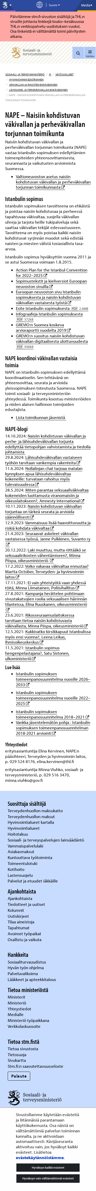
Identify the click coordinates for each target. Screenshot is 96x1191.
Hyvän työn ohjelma (26, 967)
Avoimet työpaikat (24, 933)
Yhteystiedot (20, 1008)
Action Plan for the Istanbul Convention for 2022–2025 (51, 272)
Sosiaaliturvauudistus (27, 962)
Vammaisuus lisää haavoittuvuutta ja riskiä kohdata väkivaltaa (48, 525)
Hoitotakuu (18, 834)
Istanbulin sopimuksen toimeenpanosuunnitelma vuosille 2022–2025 (53, 698)
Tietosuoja (17, 1054)
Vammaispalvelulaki (26, 845)
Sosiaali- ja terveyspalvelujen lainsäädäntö (46, 840)
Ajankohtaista (20, 898)
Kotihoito (16, 869)
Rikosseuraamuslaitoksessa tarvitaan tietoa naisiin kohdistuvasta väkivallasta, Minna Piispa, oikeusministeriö (46, 620)
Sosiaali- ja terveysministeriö (25, 74)
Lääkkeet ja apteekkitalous (32, 979)
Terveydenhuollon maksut (32, 816)
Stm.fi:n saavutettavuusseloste (35, 1066)
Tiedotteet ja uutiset (27, 904)
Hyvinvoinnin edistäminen (26, 79)
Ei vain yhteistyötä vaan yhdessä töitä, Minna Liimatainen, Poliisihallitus (45, 585)
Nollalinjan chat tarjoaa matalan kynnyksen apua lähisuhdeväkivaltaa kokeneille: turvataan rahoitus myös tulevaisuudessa (43, 476)
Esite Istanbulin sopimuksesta (52, 308)
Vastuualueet (64, 74)
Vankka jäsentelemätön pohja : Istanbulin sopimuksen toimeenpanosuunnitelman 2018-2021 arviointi (53, 728)
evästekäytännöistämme (40, 1157)
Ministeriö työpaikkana (29, 1020)
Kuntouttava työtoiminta (30, 857)
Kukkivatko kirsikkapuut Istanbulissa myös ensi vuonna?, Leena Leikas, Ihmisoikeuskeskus (48, 637)
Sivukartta (17, 1060)
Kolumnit (16, 910)
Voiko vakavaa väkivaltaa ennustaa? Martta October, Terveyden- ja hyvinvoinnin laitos (47, 571)
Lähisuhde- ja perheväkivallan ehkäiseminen (38, 90)
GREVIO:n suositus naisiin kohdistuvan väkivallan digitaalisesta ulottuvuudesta (52, 341)
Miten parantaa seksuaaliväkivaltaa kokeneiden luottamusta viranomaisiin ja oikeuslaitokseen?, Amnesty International (47, 495)
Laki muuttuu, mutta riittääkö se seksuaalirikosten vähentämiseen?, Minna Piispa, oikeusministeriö (45, 555)
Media (86, 5)
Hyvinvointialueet (24, 828)
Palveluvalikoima (23, 973)
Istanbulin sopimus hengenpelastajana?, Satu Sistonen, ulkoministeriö (37, 653)
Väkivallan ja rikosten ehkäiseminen (33, 84)
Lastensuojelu (21, 875)
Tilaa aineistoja (21, 921)
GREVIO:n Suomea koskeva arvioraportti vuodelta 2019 (43, 327)
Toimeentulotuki (23, 863)
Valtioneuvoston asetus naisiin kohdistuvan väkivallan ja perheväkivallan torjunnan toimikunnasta (53, 182)
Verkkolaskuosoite (24, 1026)
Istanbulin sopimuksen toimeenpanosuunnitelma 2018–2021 (52, 714)
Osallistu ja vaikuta (24, 939)
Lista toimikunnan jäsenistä (41, 417)
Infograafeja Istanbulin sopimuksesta (49, 316)
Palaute (19, 1076)
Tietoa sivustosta (23, 1048)
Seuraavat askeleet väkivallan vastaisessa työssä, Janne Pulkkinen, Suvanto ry (47, 536)
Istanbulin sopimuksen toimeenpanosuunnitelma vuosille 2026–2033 (53, 679)
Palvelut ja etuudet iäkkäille (33, 880)
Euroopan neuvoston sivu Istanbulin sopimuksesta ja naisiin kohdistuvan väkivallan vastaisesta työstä (48, 297)
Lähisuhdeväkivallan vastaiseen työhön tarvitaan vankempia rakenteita (43, 459)
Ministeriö (17, 1002)
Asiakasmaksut (21, 851)
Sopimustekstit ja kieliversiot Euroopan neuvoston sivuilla (51, 283)
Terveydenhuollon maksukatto (36, 810)
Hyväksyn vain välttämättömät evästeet (48, 1178)
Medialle (16, 1014)
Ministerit (17, 997)
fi (50, 74)
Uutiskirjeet (19, 916)
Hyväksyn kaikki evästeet (48, 1167)
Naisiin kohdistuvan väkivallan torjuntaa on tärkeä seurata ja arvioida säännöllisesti (43, 511)
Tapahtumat (18, 927)
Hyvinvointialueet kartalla (31, 822)
